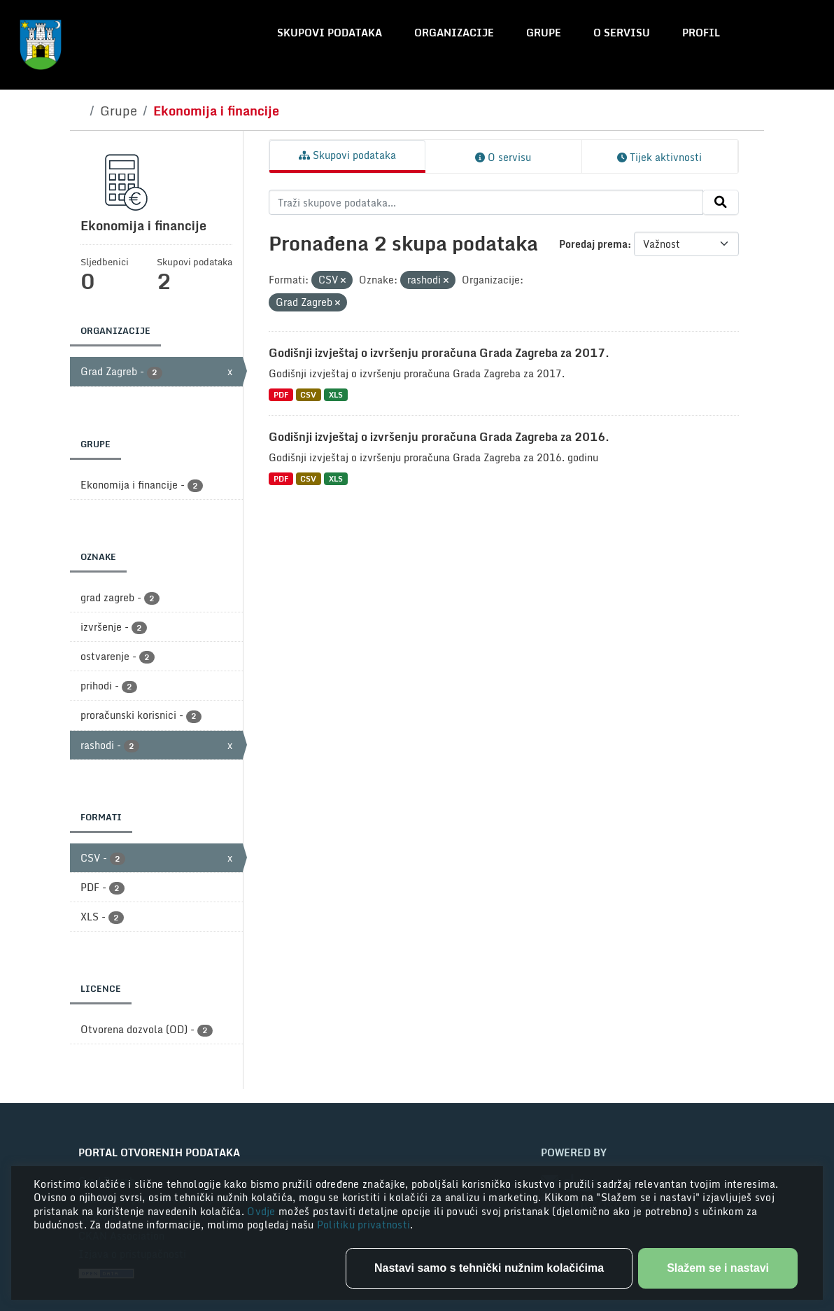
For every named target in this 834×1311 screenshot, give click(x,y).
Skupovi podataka (329, 32)
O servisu (621, 32)
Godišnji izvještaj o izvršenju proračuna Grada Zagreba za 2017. (439, 353)
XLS (336, 394)
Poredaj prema (593, 244)
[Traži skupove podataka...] (486, 202)
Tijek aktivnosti (659, 157)
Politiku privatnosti (364, 1225)
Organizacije (454, 32)
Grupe (543, 32)
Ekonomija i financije (216, 110)
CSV (308, 394)
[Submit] (720, 202)
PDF (281, 394)
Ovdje (262, 1211)
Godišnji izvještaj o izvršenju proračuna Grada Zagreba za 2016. (439, 437)
